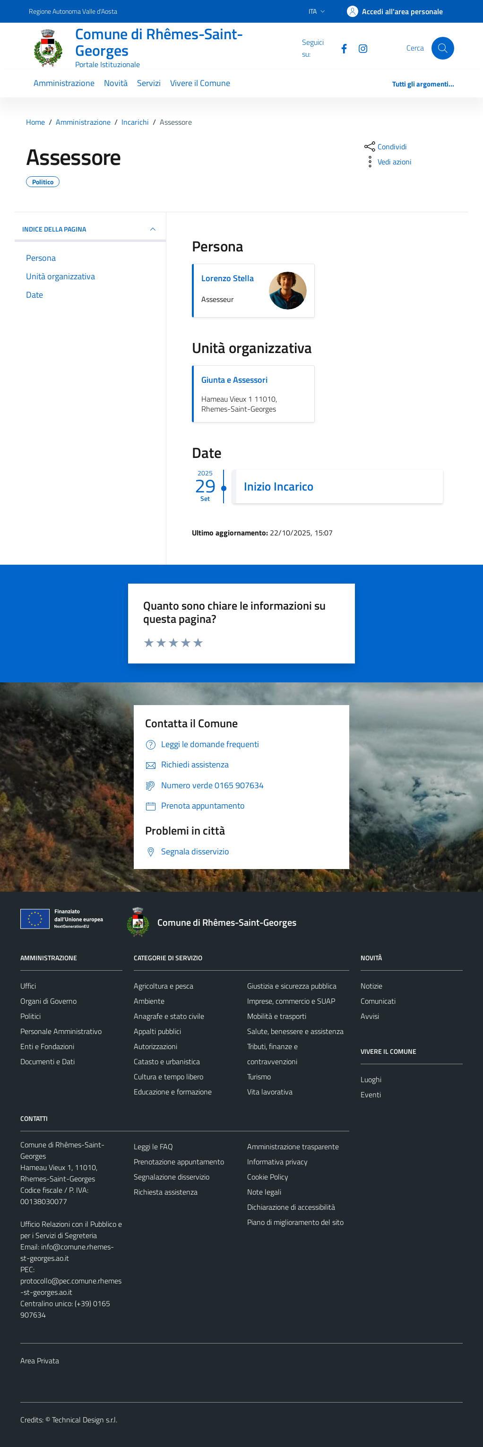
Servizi (149, 83)
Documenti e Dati (47, 1061)
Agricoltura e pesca (163, 985)
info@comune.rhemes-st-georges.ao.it (67, 1252)
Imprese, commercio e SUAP (291, 1001)
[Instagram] (359, 47)
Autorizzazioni (155, 1046)
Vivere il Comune (200, 83)
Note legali (264, 1191)
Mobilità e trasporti (276, 1016)
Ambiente (149, 1001)
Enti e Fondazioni (47, 1046)
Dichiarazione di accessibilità (291, 1207)
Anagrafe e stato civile (169, 1016)
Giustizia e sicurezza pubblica (291, 985)
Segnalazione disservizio (171, 1176)
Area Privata (39, 1360)
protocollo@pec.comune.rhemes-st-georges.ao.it (70, 1286)
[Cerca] (442, 48)
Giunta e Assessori (234, 379)
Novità (116, 83)
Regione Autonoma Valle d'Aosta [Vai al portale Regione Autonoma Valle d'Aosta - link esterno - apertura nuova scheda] (73, 11)
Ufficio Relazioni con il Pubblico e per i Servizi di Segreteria (71, 1229)
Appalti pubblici (157, 1031)
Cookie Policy (267, 1176)
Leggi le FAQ (153, 1146)
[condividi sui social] (385, 146)
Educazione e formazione (173, 1091)
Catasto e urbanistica (167, 1061)
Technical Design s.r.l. (84, 1419)
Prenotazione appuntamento (179, 1161)
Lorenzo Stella (227, 278)
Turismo (259, 1076)
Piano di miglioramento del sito (295, 1222)
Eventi (371, 1094)
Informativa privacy (277, 1161)
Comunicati (378, 1001)
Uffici (28, 985)
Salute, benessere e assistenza (295, 1031)
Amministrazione (64, 83)
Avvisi (370, 1016)
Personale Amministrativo (61, 1031)
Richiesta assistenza (166, 1191)
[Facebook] (340, 47)
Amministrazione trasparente (293, 1146)
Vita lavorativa (270, 1091)
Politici (30, 1016)
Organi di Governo (48, 1001)
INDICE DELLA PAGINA (90, 229)
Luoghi (371, 1079)
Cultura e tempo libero (168, 1076)
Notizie (371, 985)
